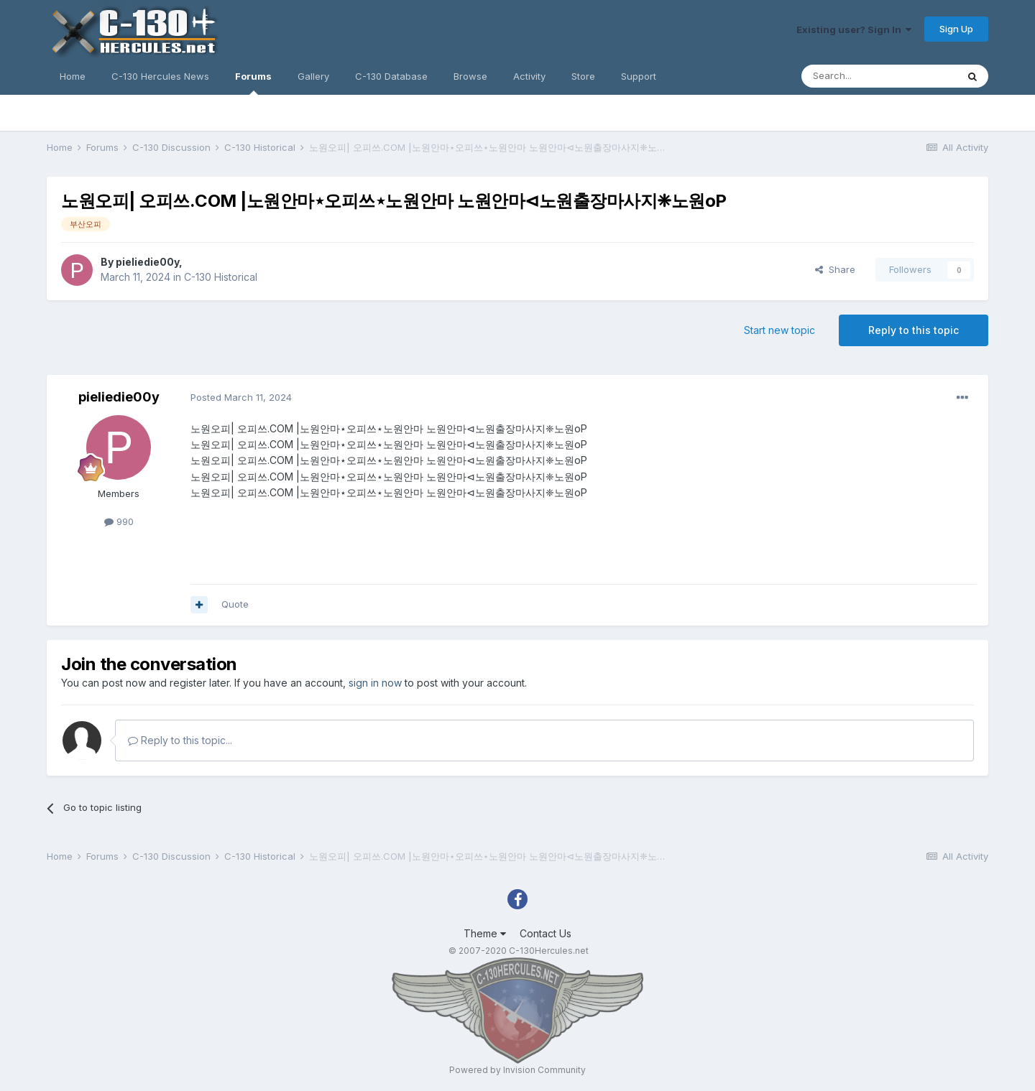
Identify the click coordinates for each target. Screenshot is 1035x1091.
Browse (470, 76)
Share (835, 269)
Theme (485, 933)
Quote (235, 604)
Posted (241, 397)
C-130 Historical (220, 277)
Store (583, 76)
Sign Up (956, 28)
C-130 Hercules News (160, 76)
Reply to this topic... (180, 740)
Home (73, 76)
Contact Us (545, 933)
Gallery (313, 76)
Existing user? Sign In (853, 29)
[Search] (879, 76)
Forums (253, 82)
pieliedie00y (147, 262)
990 (119, 521)
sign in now (375, 683)
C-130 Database (391, 76)
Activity (529, 76)
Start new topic (779, 330)
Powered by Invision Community (517, 1069)
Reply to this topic (913, 330)
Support (638, 76)
